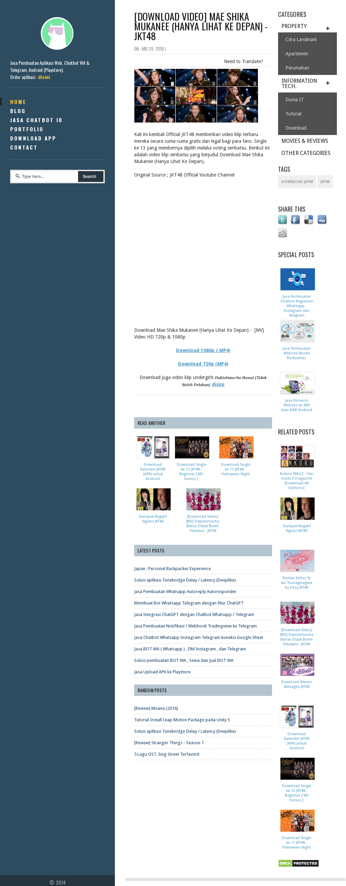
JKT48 (325, 182)
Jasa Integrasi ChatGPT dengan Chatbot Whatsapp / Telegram (194, 614)
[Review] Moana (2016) (156, 708)
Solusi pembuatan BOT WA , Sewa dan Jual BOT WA (183, 660)
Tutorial (293, 113)
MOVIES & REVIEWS (304, 141)
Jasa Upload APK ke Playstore (162, 671)
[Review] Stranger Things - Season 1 (169, 742)
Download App (33, 138)
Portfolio (27, 129)
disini (44, 76)
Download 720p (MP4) (203, 364)
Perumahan (297, 68)
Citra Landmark (301, 39)
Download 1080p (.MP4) (203, 350)
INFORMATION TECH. (299, 83)
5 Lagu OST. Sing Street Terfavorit (166, 754)
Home (18, 101)
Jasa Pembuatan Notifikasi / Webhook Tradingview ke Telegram (195, 625)
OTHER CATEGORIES (305, 153)
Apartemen (297, 53)
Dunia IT (295, 99)
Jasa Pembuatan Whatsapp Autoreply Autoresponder (185, 591)
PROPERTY (294, 26)
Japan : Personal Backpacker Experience (172, 568)
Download (296, 128)
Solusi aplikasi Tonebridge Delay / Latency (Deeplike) (185, 580)
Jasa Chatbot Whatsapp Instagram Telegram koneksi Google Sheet (198, 637)
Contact (24, 147)
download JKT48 (297, 182)
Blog (18, 110)
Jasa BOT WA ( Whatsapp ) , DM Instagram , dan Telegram (190, 648)
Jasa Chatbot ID (36, 120)
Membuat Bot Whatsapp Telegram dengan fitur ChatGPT (189, 603)
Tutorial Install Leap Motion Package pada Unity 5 (182, 719)
